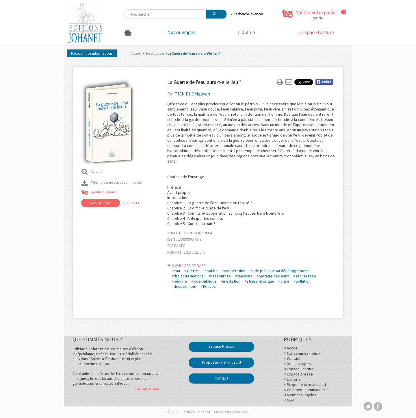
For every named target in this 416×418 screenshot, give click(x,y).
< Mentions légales (300, 394)
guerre (192, 270)
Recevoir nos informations (91, 53)
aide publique (205, 281)
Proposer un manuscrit (221, 362)
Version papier (100, 203)
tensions (244, 276)
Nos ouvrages (181, 32)
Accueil (136, 53)
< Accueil (291, 348)
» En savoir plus (147, 388)
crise (285, 281)
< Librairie (292, 379)
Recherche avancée (248, 14)
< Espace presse (298, 374)
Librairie (246, 32)
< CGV (289, 400)
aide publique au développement (280, 270)
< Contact (292, 358)
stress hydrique (260, 281)
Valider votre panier (316, 12)
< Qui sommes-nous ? (302, 353)
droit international (189, 276)
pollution (303, 281)
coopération (234, 270)
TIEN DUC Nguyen (192, 94)
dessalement (185, 286)
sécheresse (305, 276)
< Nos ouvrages (297, 363)
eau (177, 270)
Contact (221, 378)
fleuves (209, 286)
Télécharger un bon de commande (111, 182)
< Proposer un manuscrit (305, 384)
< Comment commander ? (306, 389)
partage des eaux (274, 276)
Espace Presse (222, 346)
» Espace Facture (316, 32)
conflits (211, 270)
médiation (231, 281)
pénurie (180, 281)
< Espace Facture (299, 368)
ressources (221, 276)
